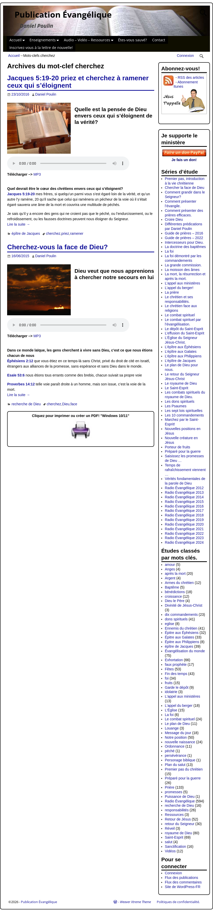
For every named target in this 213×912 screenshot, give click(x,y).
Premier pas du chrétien (184, 769)
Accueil (18, 40)
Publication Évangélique (63, 14)
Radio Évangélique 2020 (184, 524)
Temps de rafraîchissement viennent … (185, 469)
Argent (170, 578)
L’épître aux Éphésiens (183, 347)
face (73, 404)
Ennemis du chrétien (181, 628)
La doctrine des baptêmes (185, 247)
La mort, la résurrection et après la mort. (185, 276)
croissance (173, 596)
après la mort (175, 573)
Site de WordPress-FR (183, 887)
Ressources (174, 815)
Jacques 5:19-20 (21, 194)
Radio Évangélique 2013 (184, 492)
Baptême (172, 587)
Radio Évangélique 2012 (184, 488)
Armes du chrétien (179, 583)
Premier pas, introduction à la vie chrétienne (185, 181)
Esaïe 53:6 (16, 375)
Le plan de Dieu (177, 724)
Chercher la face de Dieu (184, 188)
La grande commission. (183, 265)
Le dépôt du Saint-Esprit (184, 329)
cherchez (53, 233)
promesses (173, 792)
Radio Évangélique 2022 (184, 533)
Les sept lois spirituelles (184, 411)
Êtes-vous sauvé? (132, 39)
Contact (158, 39)
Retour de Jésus (178, 819)
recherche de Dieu (26, 404)
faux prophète (176, 664)
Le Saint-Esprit (176, 388)
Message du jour (178, 733)
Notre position (176, 737)
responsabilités (177, 810)
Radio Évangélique (180, 801)
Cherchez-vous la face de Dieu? (57, 247)
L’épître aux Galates (181, 351)
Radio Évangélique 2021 (184, 529)
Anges (170, 569)
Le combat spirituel (180, 315)
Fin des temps (176, 674)
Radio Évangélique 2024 (184, 542)
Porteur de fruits (177, 447)
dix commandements (181, 615)
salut (169, 842)
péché (170, 751)
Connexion (185, 56)
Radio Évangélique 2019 (184, 520)
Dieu (65, 404)
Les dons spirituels (179, 401)
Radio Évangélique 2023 (184, 538)
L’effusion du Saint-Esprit (184, 333)
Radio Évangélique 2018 (184, 515)
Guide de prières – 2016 (184, 233)
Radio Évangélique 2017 (184, 511)
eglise (169, 624)
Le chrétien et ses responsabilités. (179, 299)
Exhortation (174, 660)
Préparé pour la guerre (183, 451)
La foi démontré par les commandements (183, 258)
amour (170, 565)
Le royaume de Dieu (181, 383)
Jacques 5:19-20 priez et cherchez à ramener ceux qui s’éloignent (78, 81)
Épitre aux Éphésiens (181, 633)
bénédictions (175, 592)
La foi (169, 251)
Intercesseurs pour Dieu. (184, 242)
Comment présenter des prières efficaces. (184, 213)
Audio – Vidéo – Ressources (90, 40)
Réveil (170, 828)
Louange (172, 728)
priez (65, 233)
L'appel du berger (179, 705)
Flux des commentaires (183, 882)
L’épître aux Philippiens (183, 356)
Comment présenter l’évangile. (180, 203)
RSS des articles (191, 77)
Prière (169, 787)
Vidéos (170, 851)
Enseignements (45, 40)
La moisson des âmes (182, 270)
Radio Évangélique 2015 (184, 502)
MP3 (37, 174)
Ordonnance (174, 746)
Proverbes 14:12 (21, 384)
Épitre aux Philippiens (182, 642)
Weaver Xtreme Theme (135, 902)
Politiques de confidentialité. (178, 902)
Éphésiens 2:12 (20, 361)
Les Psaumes (176, 406)
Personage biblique (180, 760)
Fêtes (169, 669)
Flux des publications (181, 878)
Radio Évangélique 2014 (184, 497)
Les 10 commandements (184, 415)
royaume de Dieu (178, 833)
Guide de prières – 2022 (184, 238)
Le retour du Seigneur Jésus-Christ (182, 376)
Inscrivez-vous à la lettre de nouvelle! (41, 47)
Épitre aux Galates (179, 637)
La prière (172, 292)
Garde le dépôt (177, 687)
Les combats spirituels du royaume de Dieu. (185, 394)
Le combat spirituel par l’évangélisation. (183, 322)
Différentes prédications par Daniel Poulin (183, 226)
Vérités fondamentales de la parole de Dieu (185, 481)
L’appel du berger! (179, 288)
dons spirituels (176, 619)
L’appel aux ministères (182, 283)
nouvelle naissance (180, 742)
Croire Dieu (174, 219)
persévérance (176, 755)
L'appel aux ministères (182, 696)
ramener (76, 233)
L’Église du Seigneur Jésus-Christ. (181, 340)
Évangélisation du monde (185, 651)
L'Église (171, 710)
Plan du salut (175, 765)
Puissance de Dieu (180, 796)
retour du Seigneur (179, 824)
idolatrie (171, 692)
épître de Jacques (26, 233)
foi (167, 678)
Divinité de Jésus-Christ (183, 605)
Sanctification (175, 846)
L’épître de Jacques (180, 361)
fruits (169, 683)
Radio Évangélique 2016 (184, 506)
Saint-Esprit (174, 837)
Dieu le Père (174, 601)
